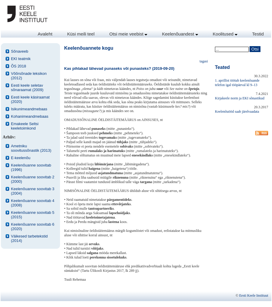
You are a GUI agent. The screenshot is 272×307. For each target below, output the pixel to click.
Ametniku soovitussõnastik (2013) (31, 148)
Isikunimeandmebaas (29, 109)
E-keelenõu (20, 158)
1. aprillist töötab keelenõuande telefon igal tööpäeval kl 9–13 (237, 82)
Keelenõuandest (180, 33)
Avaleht (45, 33)
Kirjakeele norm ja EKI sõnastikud (239, 98)
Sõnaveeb (19, 51)
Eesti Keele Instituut (253, 295)
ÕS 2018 (18, 66)
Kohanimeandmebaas (29, 116)
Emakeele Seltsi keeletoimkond (24, 126)
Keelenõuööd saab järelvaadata (237, 111)
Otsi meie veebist (128, 33)
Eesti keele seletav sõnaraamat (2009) (27, 87)
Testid (258, 33)
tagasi (204, 61)
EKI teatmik (20, 58)
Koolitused (225, 33)
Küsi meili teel (81, 33)
